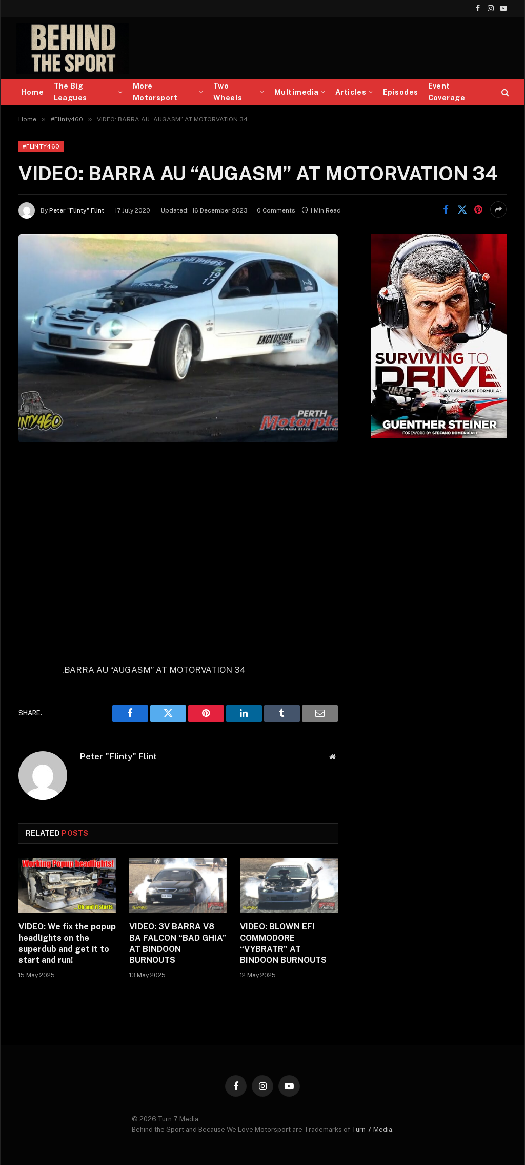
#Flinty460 (41, 146)
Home (32, 92)
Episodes (400, 92)
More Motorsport (155, 92)
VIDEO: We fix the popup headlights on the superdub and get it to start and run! (67, 943)
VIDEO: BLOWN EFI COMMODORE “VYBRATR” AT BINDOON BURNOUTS (283, 943)
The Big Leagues (70, 92)
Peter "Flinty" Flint (76, 210)
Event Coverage (446, 92)
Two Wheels (228, 92)
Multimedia (296, 92)
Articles (350, 92)
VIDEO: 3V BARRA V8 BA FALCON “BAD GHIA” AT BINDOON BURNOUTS (177, 943)
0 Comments (276, 210)
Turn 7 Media (372, 1129)
